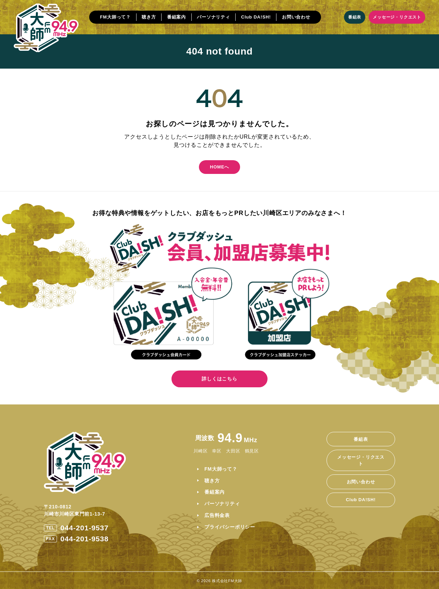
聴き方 (149, 17)
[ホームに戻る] (46, 27)
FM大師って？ (115, 17)
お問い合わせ (296, 17)
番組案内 (176, 17)
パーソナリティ (213, 17)
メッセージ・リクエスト (397, 17)
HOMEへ (219, 166)
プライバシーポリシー (229, 527)
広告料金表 (217, 515)
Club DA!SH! (256, 17)
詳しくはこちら (219, 378)
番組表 (354, 17)
